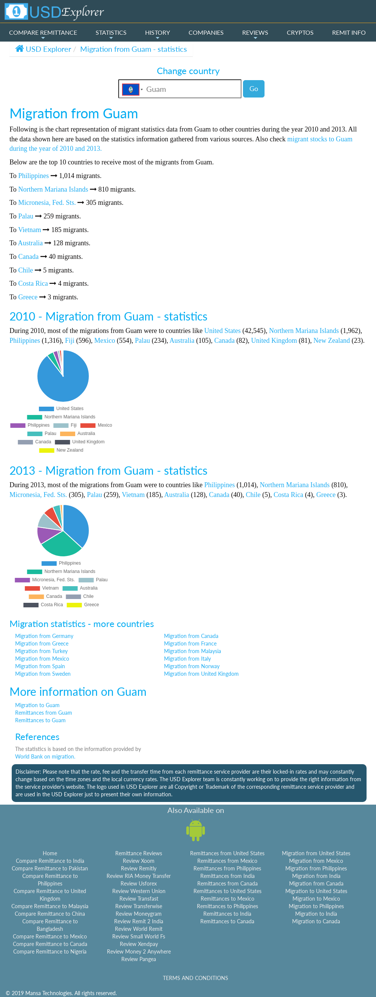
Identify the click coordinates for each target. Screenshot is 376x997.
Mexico (104, 340)
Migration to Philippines (316, 906)
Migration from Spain (40, 666)
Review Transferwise (138, 906)
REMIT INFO (349, 32)
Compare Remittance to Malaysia (49, 906)
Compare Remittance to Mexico (50, 936)
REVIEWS (255, 35)
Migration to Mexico (316, 898)
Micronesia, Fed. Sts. (47, 202)
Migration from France (190, 643)
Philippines (33, 176)
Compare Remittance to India (50, 861)
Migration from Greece (41, 643)
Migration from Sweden (43, 673)
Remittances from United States (227, 853)
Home (50, 853)
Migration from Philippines (316, 868)
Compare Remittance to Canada (50, 944)
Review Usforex (139, 883)
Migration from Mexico (42, 658)
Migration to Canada (316, 921)
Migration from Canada (191, 636)
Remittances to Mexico (227, 898)
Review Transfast (138, 898)
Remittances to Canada (227, 921)
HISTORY (157, 35)
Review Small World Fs (138, 936)
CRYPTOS (300, 32)
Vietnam (29, 230)
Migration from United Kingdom (201, 673)
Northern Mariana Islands (53, 189)
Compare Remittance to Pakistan (50, 868)
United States (222, 330)
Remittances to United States (227, 891)
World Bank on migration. (45, 756)
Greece (27, 297)
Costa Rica (33, 283)
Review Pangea (138, 959)
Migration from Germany (44, 636)
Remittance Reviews (138, 853)
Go (253, 88)
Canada (28, 256)
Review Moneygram (139, 913)
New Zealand (331, 340)
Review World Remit (138, 929)
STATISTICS (111, 35)
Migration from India (316, 876)
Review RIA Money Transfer (139, 876)
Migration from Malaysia (192, 651)
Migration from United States (316, 853)
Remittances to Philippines (227, 906)
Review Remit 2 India (138, 921)
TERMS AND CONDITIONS (195, 978)
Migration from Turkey (41, 651)
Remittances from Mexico (227, 861)
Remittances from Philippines (227, 868)
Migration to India (316, 913)
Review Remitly (138, 868)
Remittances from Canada (227, 883)
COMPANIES (206, 32)
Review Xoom (139, 861)
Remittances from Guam (43, 712)
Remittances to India (227, 913)
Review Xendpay (139, 944)
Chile (25, 270)
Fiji (69, 340)
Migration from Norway (192, 666)
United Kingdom (274, 340)
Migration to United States (316, 891)
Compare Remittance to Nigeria (50, 951)
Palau (25, 216)
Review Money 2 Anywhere (139, 951)
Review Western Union (139, 891)
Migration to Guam (37, 705)
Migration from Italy (187, 658)
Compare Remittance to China (50, 913)
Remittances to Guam (40, 720)
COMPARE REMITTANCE (43, 35)
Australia (30, 243)
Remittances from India (227, 876)
